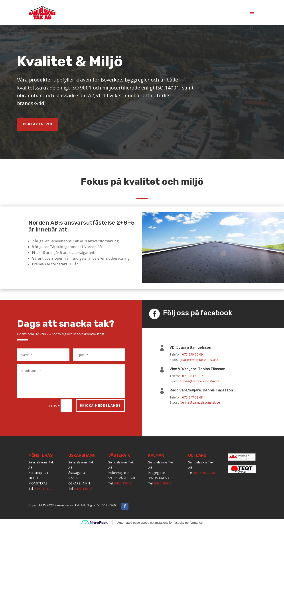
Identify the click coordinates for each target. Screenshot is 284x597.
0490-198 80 (123, 483)
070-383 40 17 (192, 376)
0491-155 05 (83, 488)
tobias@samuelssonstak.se (199, 381)
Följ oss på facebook (197, 313)
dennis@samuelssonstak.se (200, 402)
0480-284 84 (163, 483)
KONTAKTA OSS (37, 124)
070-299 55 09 (192, 354)
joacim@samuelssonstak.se (200, 360)
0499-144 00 (43, 488)
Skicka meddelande (100, 406)
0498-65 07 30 (204, 473)
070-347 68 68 (192, 397)
